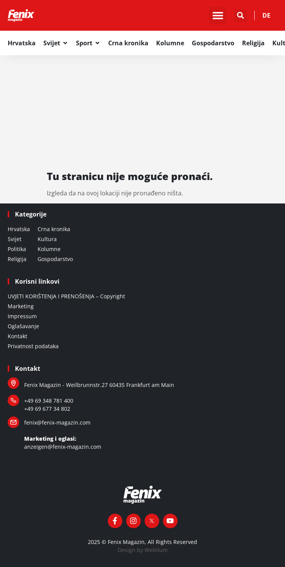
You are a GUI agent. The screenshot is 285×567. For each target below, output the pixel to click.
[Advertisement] (142, 113)
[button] (217, 15)
